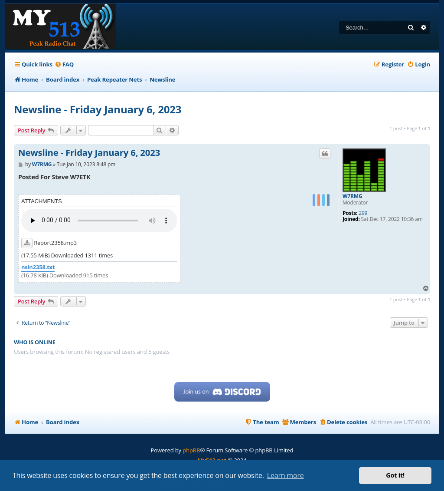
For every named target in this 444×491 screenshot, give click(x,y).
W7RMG (352, 196)
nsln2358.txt (38, 267)
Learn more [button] (285, 475)
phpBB (191, 450)
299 (363, 213)
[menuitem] (64, 64)
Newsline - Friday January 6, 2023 (97, 109)
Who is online (35, 342)
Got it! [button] (395, 475)
